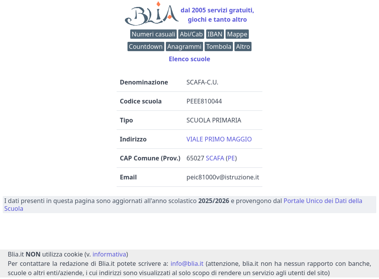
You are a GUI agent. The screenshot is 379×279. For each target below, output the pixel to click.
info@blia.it (187, 263)
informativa (109, 254)
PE (231, 158)
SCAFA (215, 158)
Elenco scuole (189, 59)
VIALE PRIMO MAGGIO (219, 139)
